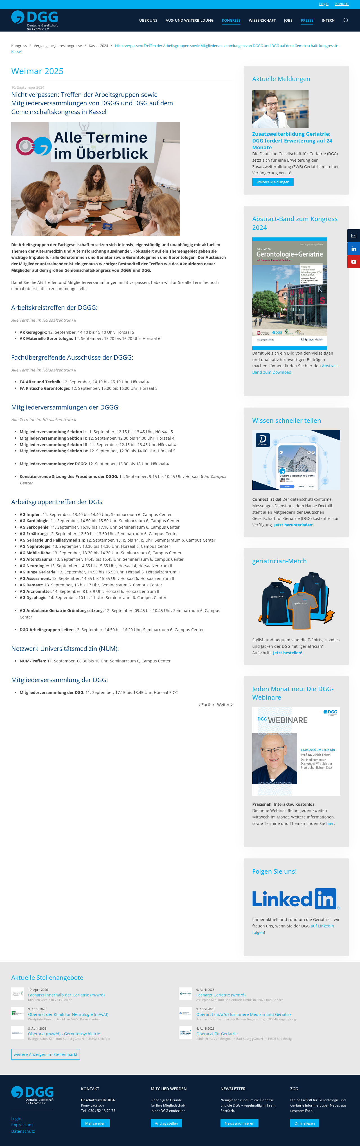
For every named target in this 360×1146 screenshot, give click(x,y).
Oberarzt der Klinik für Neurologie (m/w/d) (68, 1014)
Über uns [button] (148, 20)
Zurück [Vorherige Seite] (207, 704)
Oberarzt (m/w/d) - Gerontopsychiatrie (64, 1033)
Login (323, 3)
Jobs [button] (288, 20)
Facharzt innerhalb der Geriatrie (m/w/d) (66, 995)
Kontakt (342, 3)
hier (330, 823)
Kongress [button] (231, 20)
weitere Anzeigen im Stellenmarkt (45, 1054)
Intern (328, 20)
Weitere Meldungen (272, 181)
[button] (346, 20)
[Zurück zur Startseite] (34, 20)
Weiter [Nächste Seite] (225, 704)
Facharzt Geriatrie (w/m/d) (221, 995)
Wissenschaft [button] (262, 20)
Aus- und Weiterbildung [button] (189, 20)
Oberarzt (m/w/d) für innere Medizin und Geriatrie (244, 1014)
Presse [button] (307, 20)
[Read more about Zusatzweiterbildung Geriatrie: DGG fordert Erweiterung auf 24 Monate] (280, 109)
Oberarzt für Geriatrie (217, 1033)
